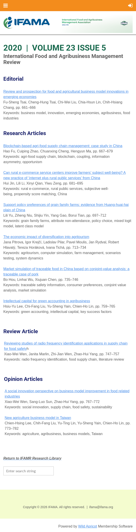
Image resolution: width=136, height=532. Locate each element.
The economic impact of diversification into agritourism (46, 237)
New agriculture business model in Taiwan (38, 418)
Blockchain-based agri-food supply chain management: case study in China (62, 146)
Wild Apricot (87, 526)
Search (58, 470)
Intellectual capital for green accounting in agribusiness (46, 301)
